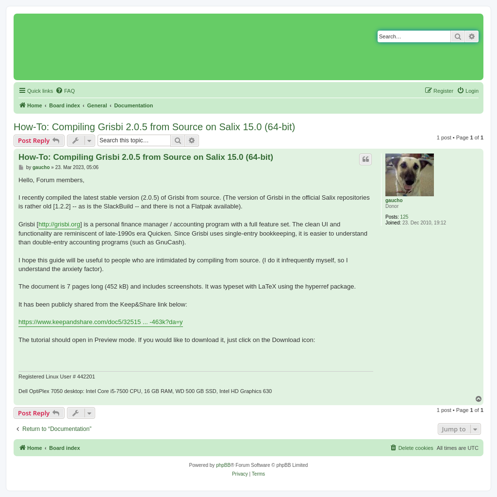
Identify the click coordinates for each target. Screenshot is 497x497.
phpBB (223, 465)
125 (404, 217)
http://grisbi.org (59, 224)
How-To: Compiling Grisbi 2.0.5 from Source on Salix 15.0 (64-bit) (154, 126)
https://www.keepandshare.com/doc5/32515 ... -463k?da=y (100, 322)
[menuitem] (65, 91)
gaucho (394, 200)
